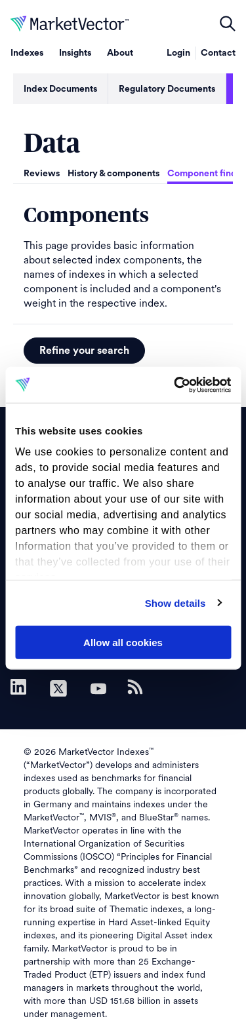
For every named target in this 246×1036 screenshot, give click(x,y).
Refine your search (84, 350)
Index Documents (60, 89)
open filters (228, 23)
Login (178, 53)
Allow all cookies (123, 642)
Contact (218, 53)
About (120, 53)
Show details (175, 602)
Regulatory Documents (167, 89)
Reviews (42, 173)
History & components (113, 173)
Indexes (26, 53)
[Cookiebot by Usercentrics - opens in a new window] (175, 384)
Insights (75, 53)
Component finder (206, 173)
